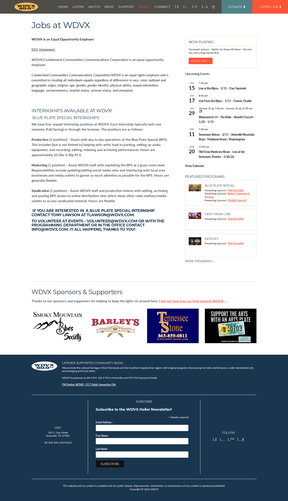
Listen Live (270, 7)
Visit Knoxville (236, 190)
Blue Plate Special (220, 185)
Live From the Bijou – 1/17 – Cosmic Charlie (225, 101)
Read (109, 7)
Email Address (105, 422)
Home (63, 7)
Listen (78, 7)
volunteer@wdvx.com (112, 221)
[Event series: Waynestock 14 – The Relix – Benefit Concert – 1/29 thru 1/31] (200, 112)
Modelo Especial (237, 200)
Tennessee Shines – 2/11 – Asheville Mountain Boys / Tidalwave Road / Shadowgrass (227, 136)
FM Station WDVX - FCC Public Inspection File (89, 384)
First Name (102, 436)
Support (126, 7)
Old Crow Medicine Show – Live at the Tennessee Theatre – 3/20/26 (222, 154)
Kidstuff (212, 238)
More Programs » (199, 261)
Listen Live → (200, 60)
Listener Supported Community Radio (92, 363)
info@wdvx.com (50, 229)
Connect (163, 7)
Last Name (101, 449)
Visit (58, 427)
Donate (236, 7)
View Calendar (194, 166)
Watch (94, 7)
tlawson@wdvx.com (110, 215)
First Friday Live (217, 214)
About (144, 7)
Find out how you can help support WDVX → (193, 300)
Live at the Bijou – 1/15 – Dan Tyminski (222, 88)
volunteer (50, 221)
